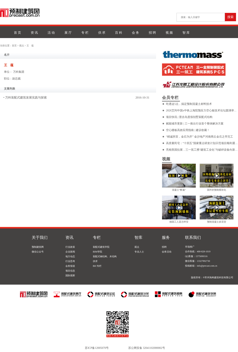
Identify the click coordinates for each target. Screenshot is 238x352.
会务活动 (166, 251)
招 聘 (152, 32)
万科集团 (18, 71)
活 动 (51, 32)
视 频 (169, 32)
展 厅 (68, 32)
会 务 (135, 32)
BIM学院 (97, 251)
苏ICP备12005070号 (97, 347)
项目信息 (70, 270)
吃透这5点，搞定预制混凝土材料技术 (189, 103)
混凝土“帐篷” (179, 189)
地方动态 (70, 256)
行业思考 (70, 261)
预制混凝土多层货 (216, 221)
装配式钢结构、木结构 (105, 256)
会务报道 (70, 266)
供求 (95, 261)
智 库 (186, 32)
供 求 (101, 32)
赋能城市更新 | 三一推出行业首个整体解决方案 (195, 123)
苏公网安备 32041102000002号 (146, 347)
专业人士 (139, 251)
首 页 (17, 32)
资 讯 (34, 32)
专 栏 (84, 32)
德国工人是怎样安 (178, 221)
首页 (14, 45)
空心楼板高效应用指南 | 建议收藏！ (188, 130)
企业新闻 (70, 251)
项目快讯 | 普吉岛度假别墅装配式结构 (189, 117)
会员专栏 (170, 97)
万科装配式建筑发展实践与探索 (26, 97)
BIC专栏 (97, 266)
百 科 (118, 32)
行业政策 (70, 247)
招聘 (164, 247)
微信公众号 (38, 251)
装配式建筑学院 (101, 247)
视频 (166, 159)
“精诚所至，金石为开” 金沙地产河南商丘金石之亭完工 (199, 136)
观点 (21, 45)
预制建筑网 (38, 247)
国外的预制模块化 (216, 189)
